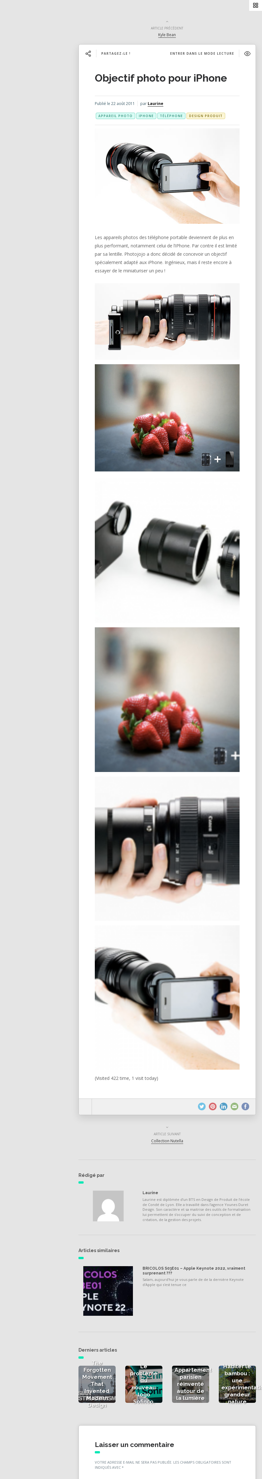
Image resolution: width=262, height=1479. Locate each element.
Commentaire (128, 1384)
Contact (22, 164)
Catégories (26, 137)
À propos (24, 151)
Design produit (133, 140)
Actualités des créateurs (41, 108)
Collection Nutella (174, 1049)
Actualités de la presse (39, 94)
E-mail (120, 1466)
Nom (118, 1444)
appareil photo (133, 133)
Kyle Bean (174, 36)
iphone (163, 133)
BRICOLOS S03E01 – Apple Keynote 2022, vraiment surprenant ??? (195, 1184)
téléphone (189, 133)
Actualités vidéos (33, 122)
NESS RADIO (28, 178)
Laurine (173, 121)
